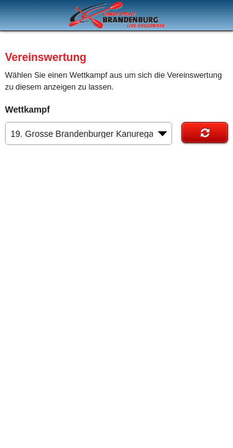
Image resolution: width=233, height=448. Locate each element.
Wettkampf (27, 109)
